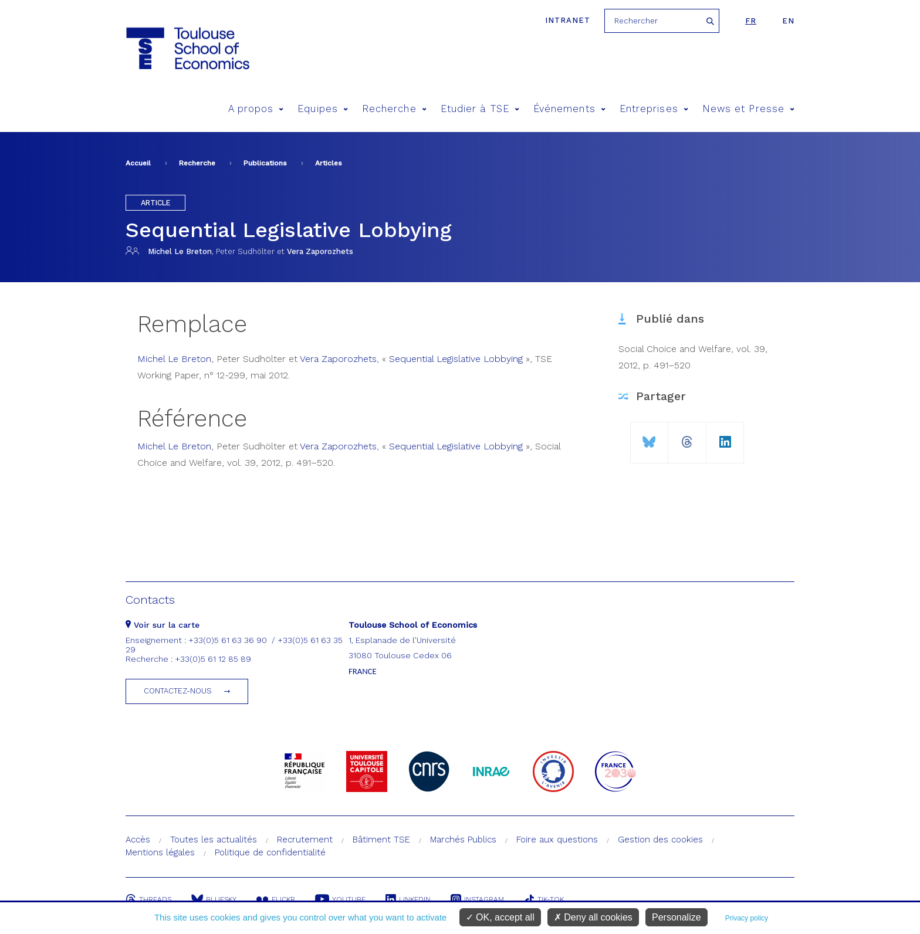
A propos (256, 108)
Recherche (394, 108)
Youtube (340, 899)
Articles (328, 163)
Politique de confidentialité (270, 852)
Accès (138, 839)
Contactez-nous (178, 690)
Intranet (567, 20)
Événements (569, 108)
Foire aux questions (557, 839)
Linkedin (408, 899)
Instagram (477, 899)
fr (750, 20)
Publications (265, 163)
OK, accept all (500, 917)
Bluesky (213, 899)
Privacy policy (746, 918)
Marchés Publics (463, 839)
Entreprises (654, 108)
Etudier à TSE (480, 108)
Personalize (676, 917)
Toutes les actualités (213, 839)
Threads (148, 899)
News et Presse (748, 108)
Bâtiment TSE (381, 839)
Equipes (322, 108)
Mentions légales (160, 852)
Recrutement (305, 839)
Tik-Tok (544, 899)
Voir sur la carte (162, 625)
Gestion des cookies (660, 839)
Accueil (138, 163)
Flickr (275, 899)
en (788, 20)
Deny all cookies (593, 917)
